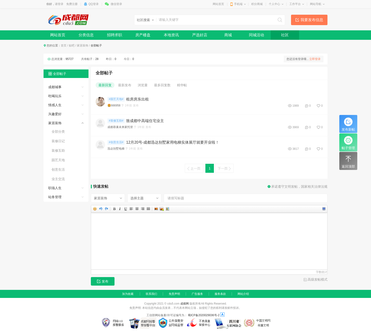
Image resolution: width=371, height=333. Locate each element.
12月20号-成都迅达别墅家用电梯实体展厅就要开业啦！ (172, 142)
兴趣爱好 (55, 114)
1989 (295, 105)
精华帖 (182, 85)
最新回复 (105, 85)
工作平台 (295, 4)
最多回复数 (162, 85)
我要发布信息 (311, 20)
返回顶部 (348, 161)
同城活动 (256, 35)
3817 (295, 149)
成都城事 (55, 87)
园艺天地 (58, 160)
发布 (102, 281)
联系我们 (151, 294)
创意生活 (58, 169)
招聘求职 (114, 35)
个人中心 (274, 4)
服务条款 (220, 294)
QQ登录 (93, 4)
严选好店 (199, 35)
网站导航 (315, 4)
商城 (228, 35)
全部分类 (58, 131)
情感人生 (55, 105)
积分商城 (257, 4)
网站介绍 (243, 294)
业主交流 (58, 179)
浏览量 (143, 85)
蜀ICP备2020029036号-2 (203, 315)
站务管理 (55, 197)
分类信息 (86, 35)
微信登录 (116, 4)
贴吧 (72, 45)
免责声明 (174, 294)
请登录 (59, 4)
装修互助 (58, 150)
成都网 (184, 303)
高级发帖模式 (317, 279)
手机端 (238, 4)
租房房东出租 (137, 99)
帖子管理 (348, 143)
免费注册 (72, 4)
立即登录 (315, 59)
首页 (63, 45)
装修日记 (58, 141)
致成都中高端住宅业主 (145, 121)
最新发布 (124, 85)
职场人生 (55, 188)
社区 (285, 35)
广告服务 (197, 294)
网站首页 (218, 4)
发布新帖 (348, 124)
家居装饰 (82, 45)
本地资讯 (171, 35)
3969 (295, 127)
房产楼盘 (142, 35)
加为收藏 (127, 294)
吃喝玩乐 (55, 96)
